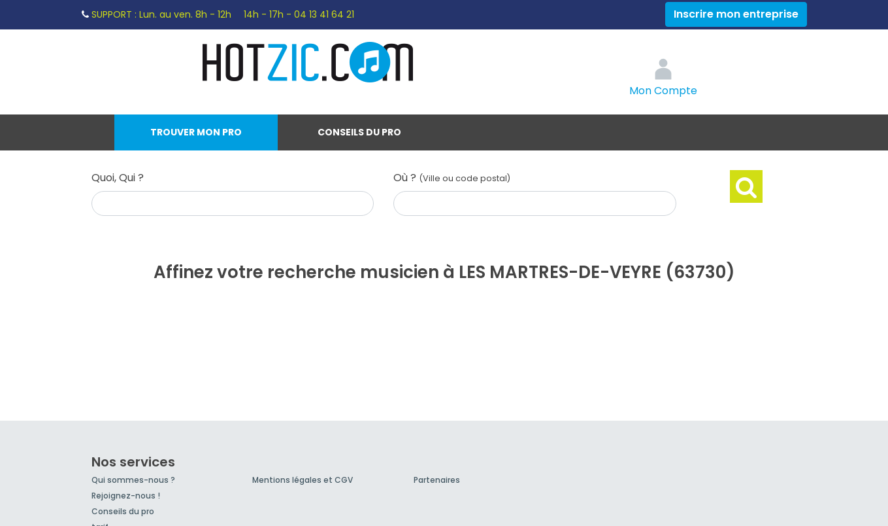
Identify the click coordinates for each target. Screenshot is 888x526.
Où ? (451, 177)
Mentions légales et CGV (302, 479)
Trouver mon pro (196, 132)
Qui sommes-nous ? (133, 479)
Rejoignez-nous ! (125, 495)
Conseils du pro (359, 132)
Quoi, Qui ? (117, 177)
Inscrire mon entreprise (736, 14)
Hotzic (308, 62)
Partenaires (437, 479)
